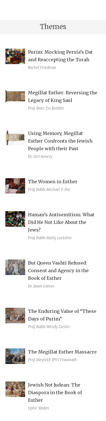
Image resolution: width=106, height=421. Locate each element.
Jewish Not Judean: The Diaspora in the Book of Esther (55, 392)
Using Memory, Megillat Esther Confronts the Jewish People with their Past (60, 140)
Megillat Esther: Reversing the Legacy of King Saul (62, 96)
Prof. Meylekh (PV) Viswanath (52, 359)
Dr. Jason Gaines (41, 286)
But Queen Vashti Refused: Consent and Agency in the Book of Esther (58, 270)
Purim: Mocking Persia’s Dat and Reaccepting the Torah (60, 55)
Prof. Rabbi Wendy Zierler (49, 326)
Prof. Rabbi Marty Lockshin (50, 237)
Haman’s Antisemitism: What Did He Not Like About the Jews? (61, 222)
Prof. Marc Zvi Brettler (46, 108)
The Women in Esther (52, 181)
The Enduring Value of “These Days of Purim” (62, 315)
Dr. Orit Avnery (40, 156)
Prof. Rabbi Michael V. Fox (49, 189)
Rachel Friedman (42, 67)
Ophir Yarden (38, 408)
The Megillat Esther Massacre (62, 352)
